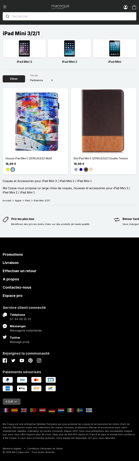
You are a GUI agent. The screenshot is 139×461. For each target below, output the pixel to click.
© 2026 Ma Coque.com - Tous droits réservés (29, 452)
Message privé (19, 342)
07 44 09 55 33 (20, 319)
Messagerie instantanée (26, 330)
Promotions (13, 254)
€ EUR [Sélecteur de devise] (11, 401)
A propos (11, 279)
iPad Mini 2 (69, 61)
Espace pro (13, 295)
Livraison (11, 263)
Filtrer (14, 78)
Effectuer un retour (19, 271)
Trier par (34, 75)
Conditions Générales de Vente (45, 448)
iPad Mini (114, 61)
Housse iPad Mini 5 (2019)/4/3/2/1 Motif (29, 158)
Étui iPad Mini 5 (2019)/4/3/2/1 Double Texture (101, 158)
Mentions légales (12, 448)
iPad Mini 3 (24, 61)
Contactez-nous (17, 287)
